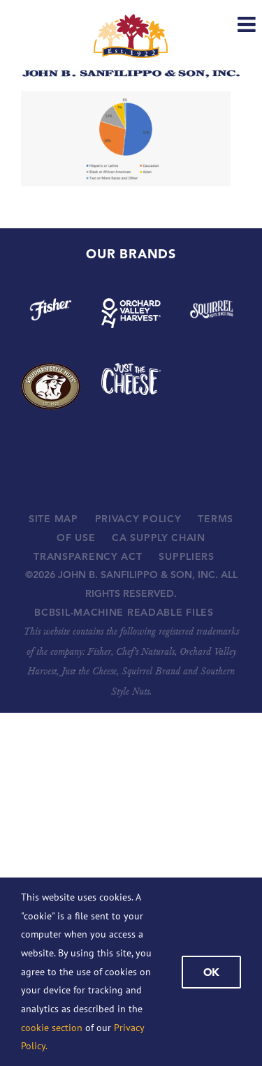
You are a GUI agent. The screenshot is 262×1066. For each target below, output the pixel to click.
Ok (211, 972)
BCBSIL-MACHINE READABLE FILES (123, 612)
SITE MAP (53, 518)
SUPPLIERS (186, 556)
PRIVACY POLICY (138, 518)
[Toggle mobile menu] (248, 24)
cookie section (51, 1027)
